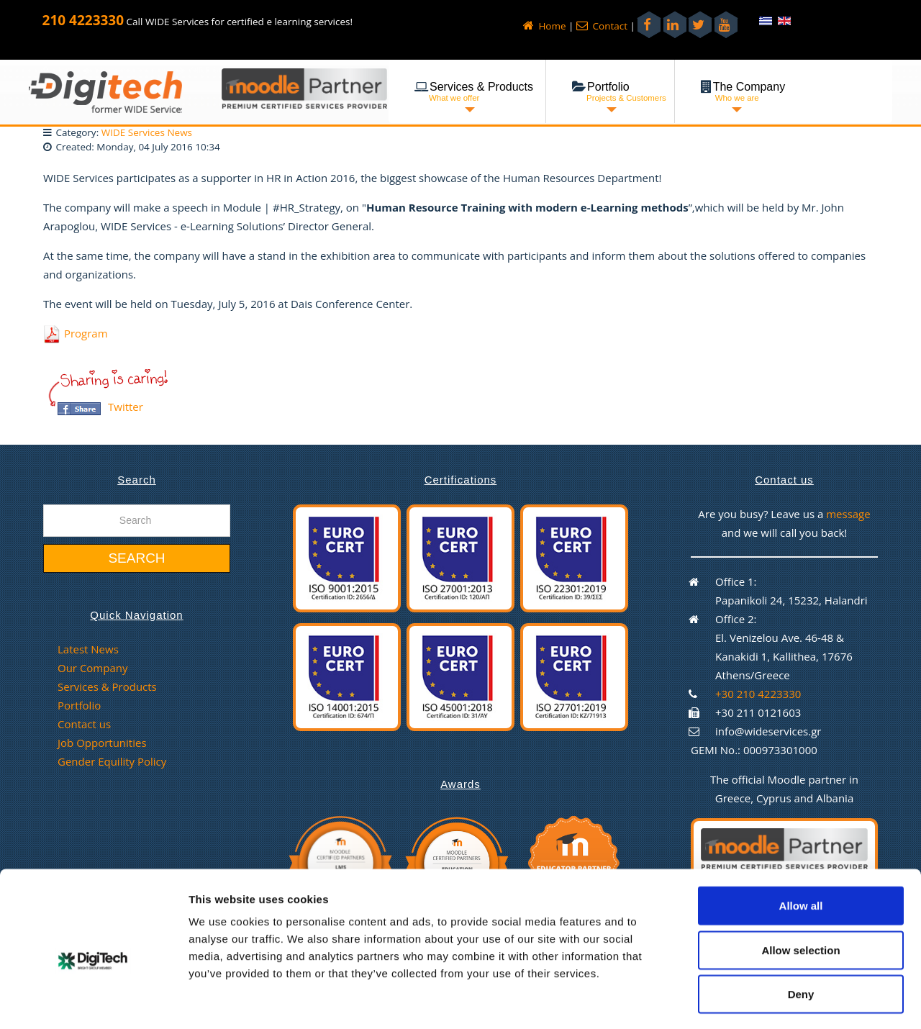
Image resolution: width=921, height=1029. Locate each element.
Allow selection (800, 892)
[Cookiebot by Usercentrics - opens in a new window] (93, 1001)
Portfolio (79, 705)
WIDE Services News (146, 132)
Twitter (125, 406)
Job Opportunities (102, 742)
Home (544, 25)
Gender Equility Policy (112, 761)
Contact (601, 25)
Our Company (92, 668)
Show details (755, 1000)
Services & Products (107, 686)
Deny (801, 936)
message (848, 514)
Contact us (84, 724)
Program (86, 333)
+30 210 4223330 (758, 693)
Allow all (801, 847)
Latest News (88, 649)
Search (136, 558)
